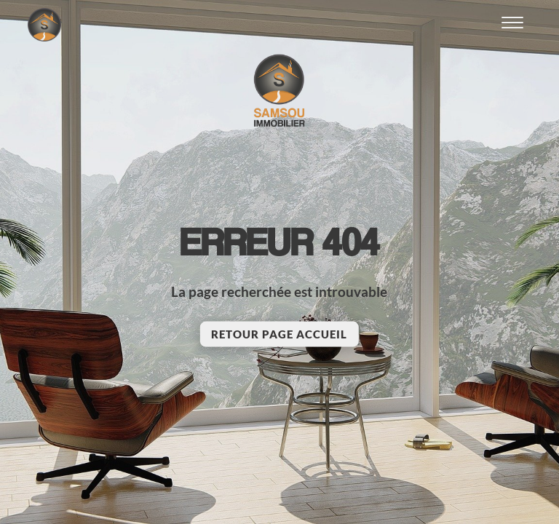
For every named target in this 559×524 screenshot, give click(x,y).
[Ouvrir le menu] (512, 25)
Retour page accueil (279, 334)
